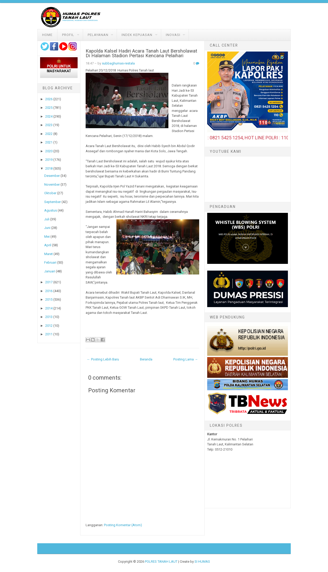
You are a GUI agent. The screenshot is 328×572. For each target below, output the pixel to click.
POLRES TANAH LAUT (161, 561)
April (47, 245)
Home (47, 35)
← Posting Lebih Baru (103, 359)
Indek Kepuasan (137, 35)
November (52, 184)
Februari (50, 262)
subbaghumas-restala (118, 63)
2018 (49, 168)
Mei (47, 236)
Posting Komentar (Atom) (123, 525)
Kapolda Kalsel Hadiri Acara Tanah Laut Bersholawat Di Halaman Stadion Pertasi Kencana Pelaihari (141, 53)
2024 (49, 116)
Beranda (146, 359)
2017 (49, 282)
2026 (49, 99)
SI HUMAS (202, 561)
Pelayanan (98, 35)
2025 (49, 108)
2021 (49, 142)
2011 (49, 334)
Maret (48, 254)
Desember (52, 176)
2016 (49, 291)
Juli (46, 219)
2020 (49, 151)
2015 (49, 299)
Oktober (50, 193)
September (52, 202)
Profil (68, 35)
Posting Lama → (185, 359)
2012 (49, 326)
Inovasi (173, 35)
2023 (49, 125)
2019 (49, 160)
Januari (49, 271)
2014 (49, 308)
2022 (49, 134)
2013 (49, 317)
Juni (47, 228)
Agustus (50, 210)
